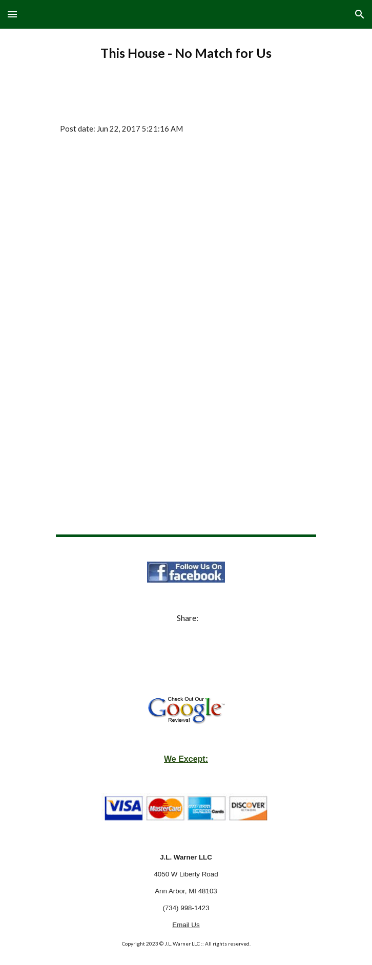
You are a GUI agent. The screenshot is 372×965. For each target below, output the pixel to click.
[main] (186, 53)
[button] (12, 14)
